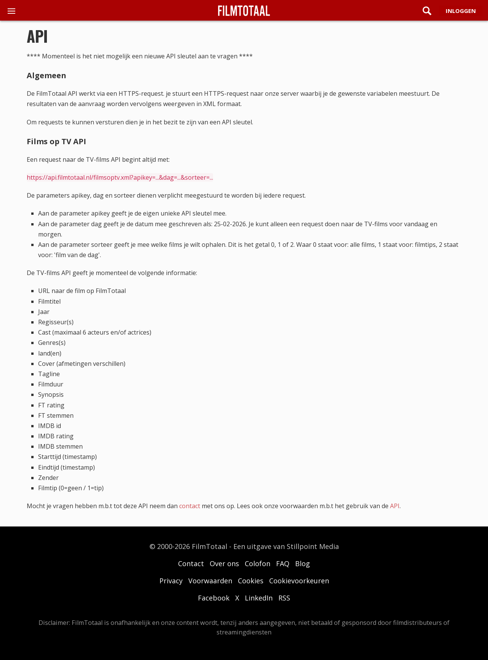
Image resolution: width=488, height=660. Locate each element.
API (395, 506)
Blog (302, 563)
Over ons (224, 563)
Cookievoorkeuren (299, 580)
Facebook (214, 597)
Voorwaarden (210, 580)
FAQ (282, 563)
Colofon (257, 563)
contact (189, 506)
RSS (284, 597)
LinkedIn (259, 597)
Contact (191, 563)
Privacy (171, 580)
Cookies (250, 580)
